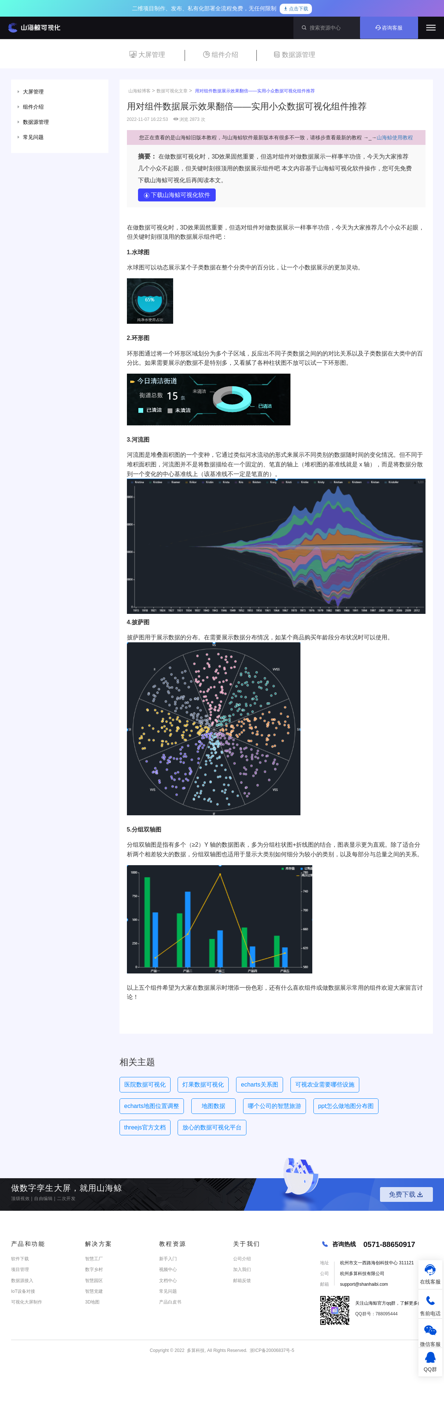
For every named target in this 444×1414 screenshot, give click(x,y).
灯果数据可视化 (203, 1084)
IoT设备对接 (23, 1291)
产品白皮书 (170, 1302)
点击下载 (296, 9)
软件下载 (20, 1258)
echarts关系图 (259, 1084)
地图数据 (213, 1106)
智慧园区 (94, 1280)
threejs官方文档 (145, 1127)
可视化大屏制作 (26, 1302)
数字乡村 (94, 1269)
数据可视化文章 (172, 91)
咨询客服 (389, 27)
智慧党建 (94, 1291)
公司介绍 (242, 1258)
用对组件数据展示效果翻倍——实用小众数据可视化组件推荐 (255, 91)
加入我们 (242, 1269)
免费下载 (406, 1194)
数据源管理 (294, 55)
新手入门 (168, 1258)
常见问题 (168, 1291)
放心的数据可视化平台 (212, 1127)
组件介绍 (220, 55)
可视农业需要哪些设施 (324, 1084)
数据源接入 (22, 1280)
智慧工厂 (94, 1258)
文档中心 (168, 1280)
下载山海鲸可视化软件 (177, 195)
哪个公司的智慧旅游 (274, 1106)
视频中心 (168, 1269)
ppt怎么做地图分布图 (346, 1106)
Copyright (159, 1350)
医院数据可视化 (145, 1084)
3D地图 (92, 1302)
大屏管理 (147, 55)
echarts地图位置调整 (151, 1106)
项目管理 (20, 1269)
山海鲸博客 (139, 91)
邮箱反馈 (242, 1280)
